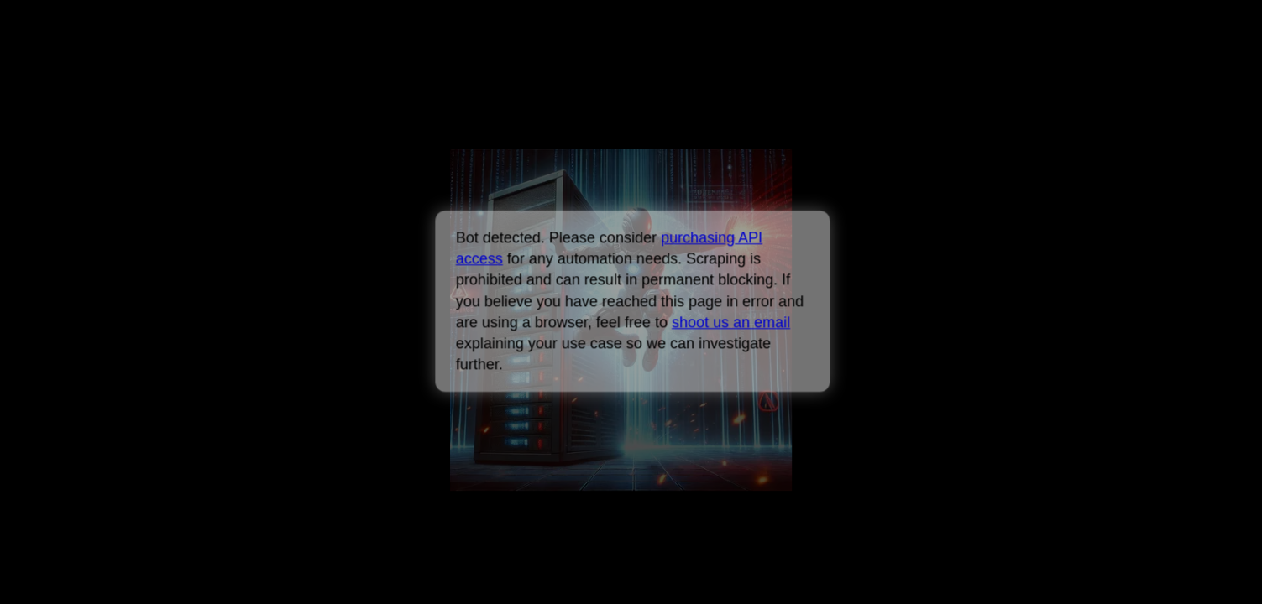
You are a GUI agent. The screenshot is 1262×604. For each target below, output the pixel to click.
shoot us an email (731, 322)
